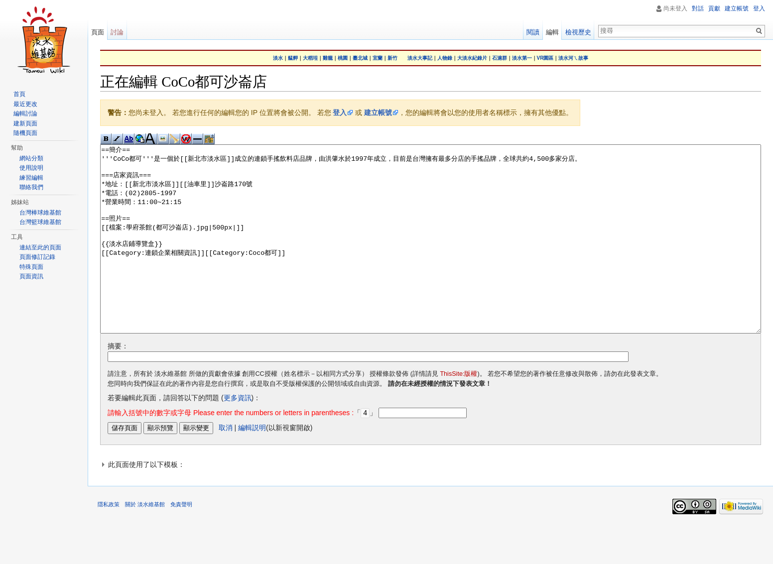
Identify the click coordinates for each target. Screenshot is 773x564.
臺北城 (360, 58)
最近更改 (25, 104)
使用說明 (31, 167)
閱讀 (532, 32)
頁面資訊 (31, 276)
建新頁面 (25, 123)
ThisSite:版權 (458, 411)
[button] (430, 501)
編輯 (552, 32)
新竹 (392, 58)
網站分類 (31, 158)
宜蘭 (378, 58)
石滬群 (499, 58)
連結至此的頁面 (40, 247)
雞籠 (328, 58)
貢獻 (714, 8)
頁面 (97, 32)
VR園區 (545, 58)
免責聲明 (181, 541)
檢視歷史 (578, 32)
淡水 (278, 58)
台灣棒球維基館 (40, 212)
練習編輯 (31, 177)
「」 (242, 450)
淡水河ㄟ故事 (573, 58)
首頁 (19, 94)
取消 (226, 464)
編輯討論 (25, 113)
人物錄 (444, 58)
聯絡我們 (31, 187)
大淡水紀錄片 (472, 58)
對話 (698, 8)
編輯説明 (252, 464)
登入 (340, 112)
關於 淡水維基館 (145, 541)
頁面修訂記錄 (37, 256)
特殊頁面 (31, 266)
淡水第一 (522, 58)
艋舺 (293, 58)
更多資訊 (238, 435)
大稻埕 (310, 58)
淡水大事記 (419, 58)
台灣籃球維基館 (40, 222)
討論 (117, 32)
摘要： (118, 383)
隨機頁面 (25, 132)
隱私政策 (109, 541)
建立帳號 (378, 112)
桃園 (343, 58)
